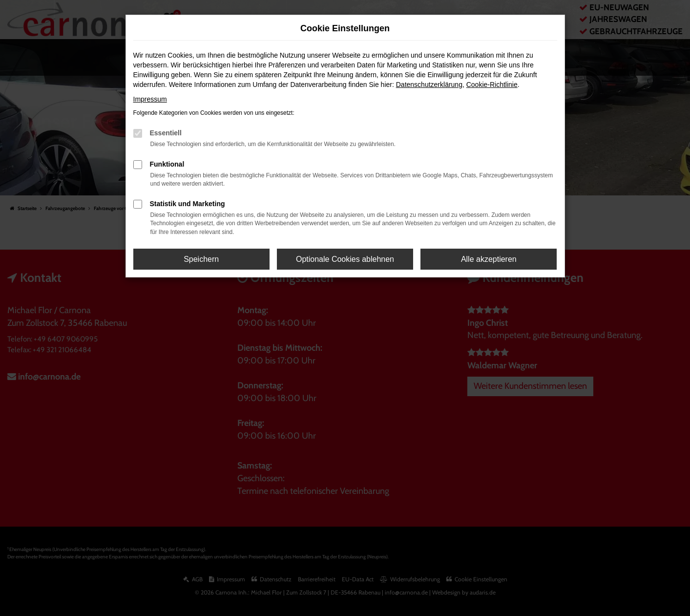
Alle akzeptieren (489, 259)
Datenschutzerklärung (429, 84)
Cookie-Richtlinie (492, 84)
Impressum (150, 99)
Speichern (201, 259)
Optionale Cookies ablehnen (345, 259)
